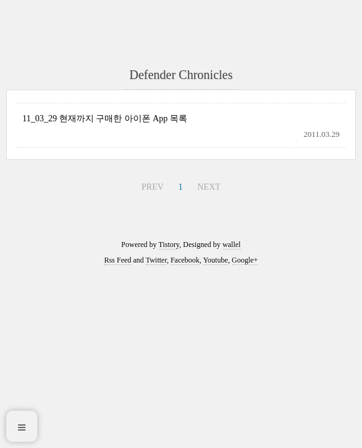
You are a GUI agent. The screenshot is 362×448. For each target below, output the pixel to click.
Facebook (185, 260)
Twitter (156, 260)
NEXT (208, 187)
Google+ (245, 260)
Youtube (215, 260)
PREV (152, 187)
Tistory (169, 244)
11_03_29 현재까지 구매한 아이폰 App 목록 (104, 118)
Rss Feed (117, 260)
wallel (232, 244)
